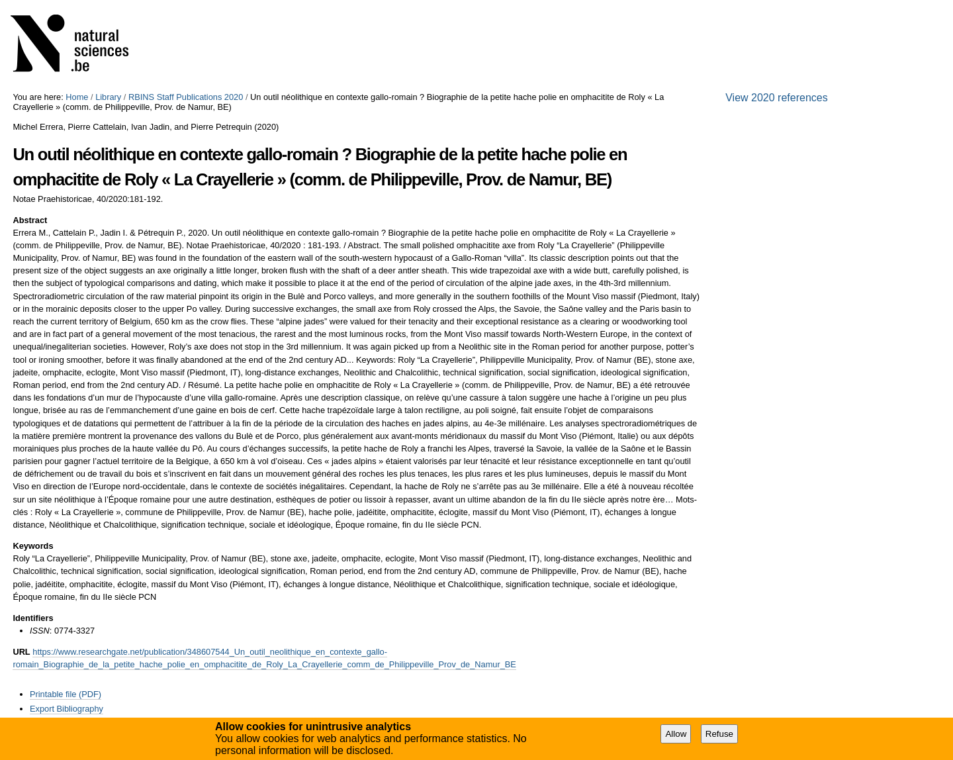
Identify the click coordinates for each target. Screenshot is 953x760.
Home (77, 97)
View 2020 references (776, 97)
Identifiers (33, 618)
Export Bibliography (66, 709)
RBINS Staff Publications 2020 (185, 97)
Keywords (33, 546)
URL (21, 652)
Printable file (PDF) (65, 694)
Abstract (30, 220)
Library (108, 97)
